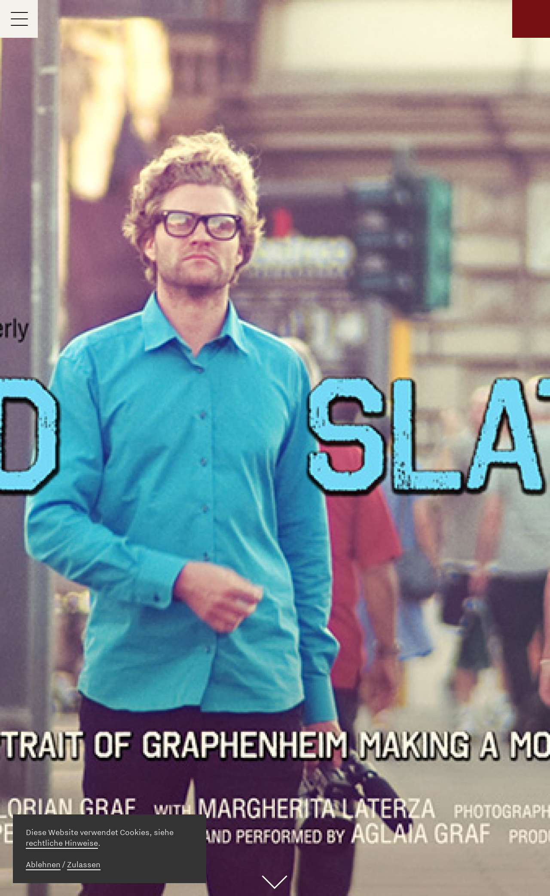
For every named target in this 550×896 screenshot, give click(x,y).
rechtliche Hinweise (62, 843)
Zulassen (84, 864)
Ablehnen (43, 864)
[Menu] (19, 19)
